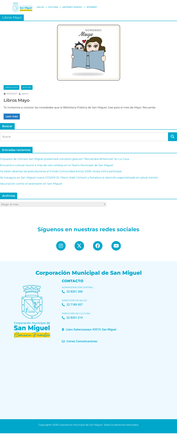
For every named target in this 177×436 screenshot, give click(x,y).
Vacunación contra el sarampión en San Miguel (31, 183)
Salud (42, 7)
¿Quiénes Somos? (73, 7)
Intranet (92, 7)
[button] (89, 332)
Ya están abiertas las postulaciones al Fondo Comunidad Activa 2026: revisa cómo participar (61, 171)
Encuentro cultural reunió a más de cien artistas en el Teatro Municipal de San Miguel (56, 165)
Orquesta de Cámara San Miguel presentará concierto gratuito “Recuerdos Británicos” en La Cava (64, 159)
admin (24, 93)
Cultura (54, 7)
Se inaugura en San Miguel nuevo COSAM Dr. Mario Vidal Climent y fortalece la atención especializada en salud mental (79, 177)
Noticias (27, 87)
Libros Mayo (11, 87)
